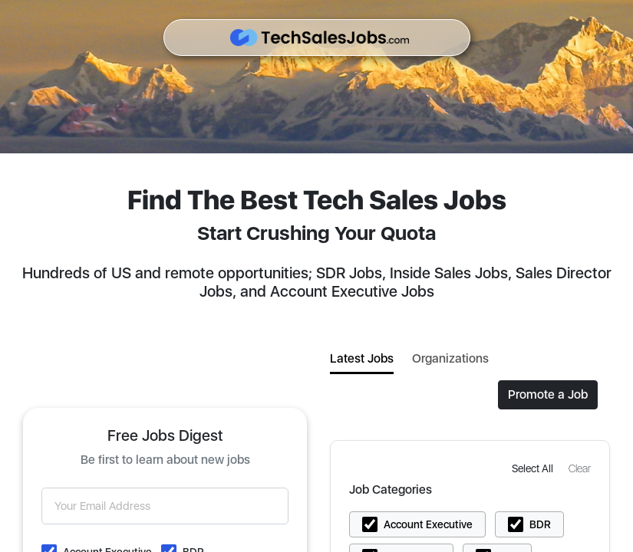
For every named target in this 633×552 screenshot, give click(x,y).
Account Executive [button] (428, 524)
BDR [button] (540, 524)
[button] (534, 468)
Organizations (450, 358)
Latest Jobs (362, 358)
